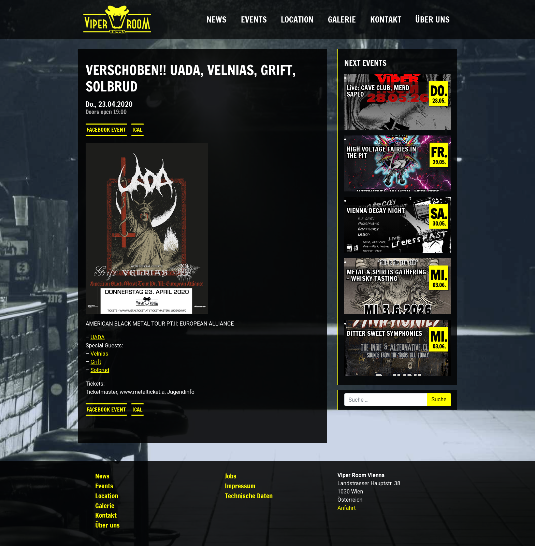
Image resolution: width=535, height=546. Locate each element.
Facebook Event (106, 129)
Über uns (432, 19)
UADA (97, 337)
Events (254, 19)
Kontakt (385, 19)
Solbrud (99, 370)
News (216, 19)
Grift (95, 362)
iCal (137, 129)
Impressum (240, 485)
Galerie (342, 19)
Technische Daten (249, 495)
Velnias (99, 353)
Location (297, 19)
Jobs (230, 475)
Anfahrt (346, 508)
